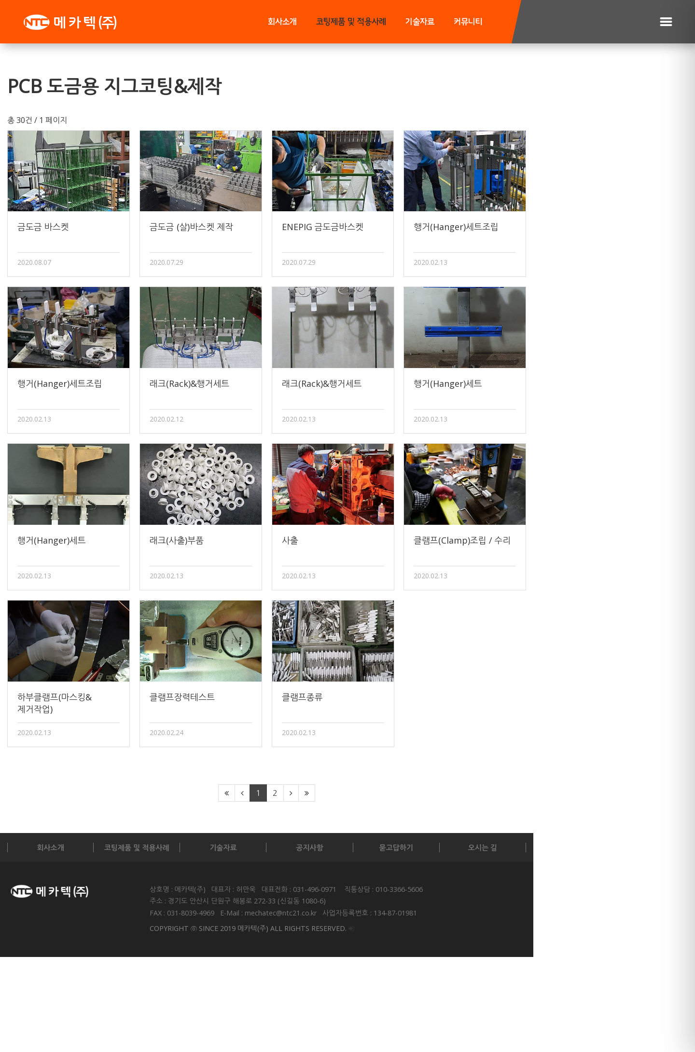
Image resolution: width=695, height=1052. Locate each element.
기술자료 (419, 22)
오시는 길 (622, 942)
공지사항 (402, 942)
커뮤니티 (468, 22)
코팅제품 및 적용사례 (351, 22)
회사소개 (282, 22)
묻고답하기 (513, 942)
